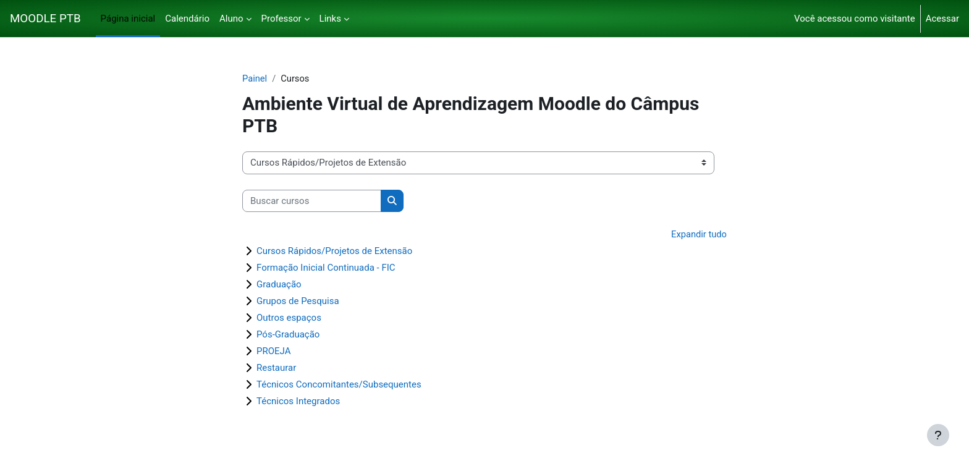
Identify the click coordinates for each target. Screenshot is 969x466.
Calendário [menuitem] (187, 18)
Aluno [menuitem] (231, 18)
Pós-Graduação (287, 335)
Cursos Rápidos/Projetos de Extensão (334, 251)
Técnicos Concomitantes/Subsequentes (338, 385)
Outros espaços (288, 318)
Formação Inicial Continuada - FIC (326, 268)
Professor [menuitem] (281, 18)
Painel (255, 78)
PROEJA (273, 351)
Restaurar (276, 368)
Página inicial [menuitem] (128, 18)
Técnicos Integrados (298, 401)
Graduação (279, 284)
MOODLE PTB (45, 18)
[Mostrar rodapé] (938, 435)
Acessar (942, 18)
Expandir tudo (698, 234)
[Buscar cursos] (311, 201)
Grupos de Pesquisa (297, 301)
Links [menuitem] (330, 18)
